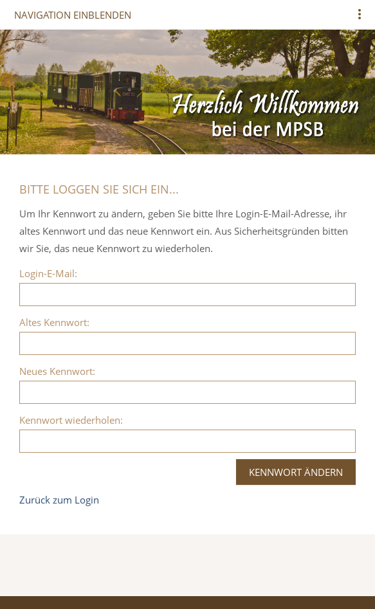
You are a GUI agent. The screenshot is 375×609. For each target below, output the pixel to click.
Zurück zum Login (59, 499)
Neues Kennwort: (57, 371)
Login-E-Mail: (48, 273)
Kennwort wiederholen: (71, 420)
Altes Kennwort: (54, 322)
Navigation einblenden (72, 14)
